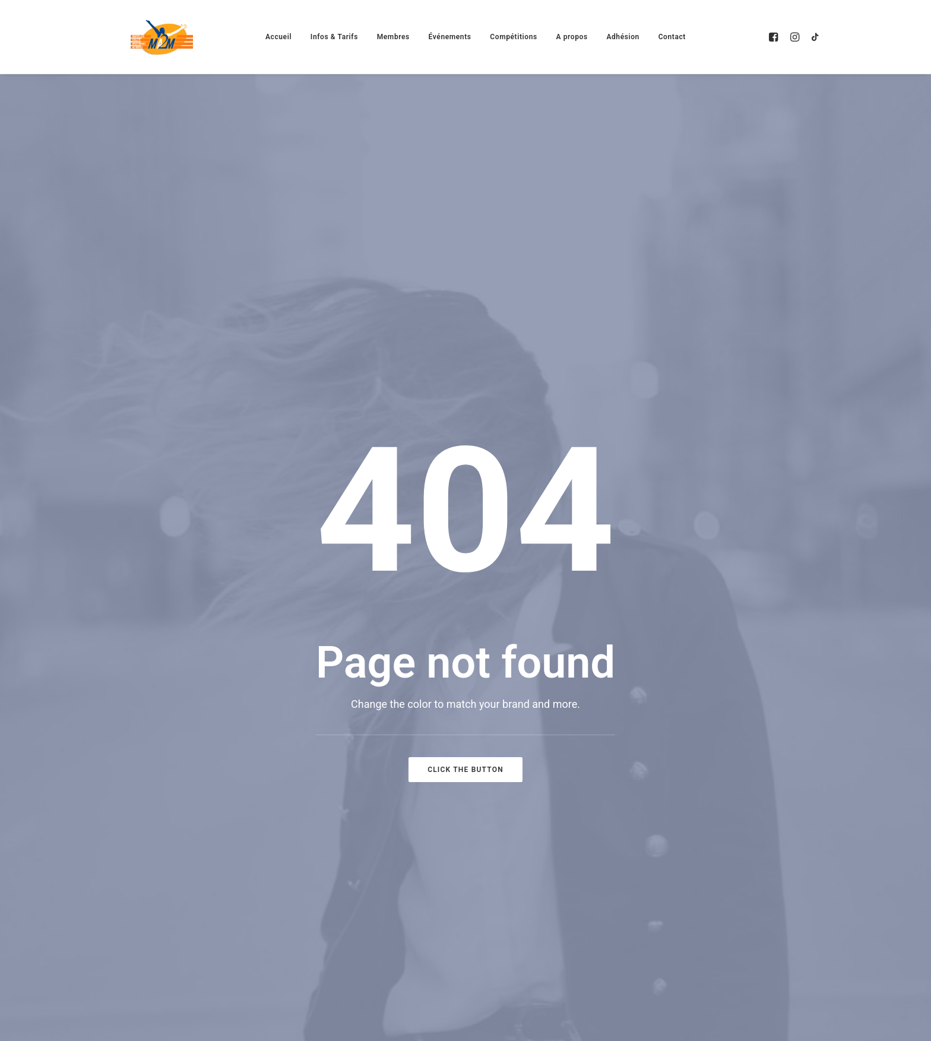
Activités (520, 670)
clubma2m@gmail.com (137, 763)
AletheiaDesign (178, 947)
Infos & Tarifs (334, 37)
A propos (571, 37)
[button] (775, 37)
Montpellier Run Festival (561, 789)
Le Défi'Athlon (533, 819)
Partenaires (745, 730)
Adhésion (622, 37)
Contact (672, 37)
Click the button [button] (466, 463)
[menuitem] (278, 37)
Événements (450, 37)
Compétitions (513, 37)
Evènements (530, 700)
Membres (393, 37)
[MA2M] (162, 37)
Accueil (278, 37)
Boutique (738, 759)
